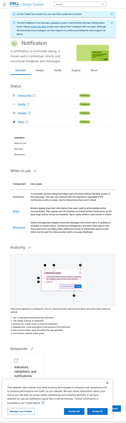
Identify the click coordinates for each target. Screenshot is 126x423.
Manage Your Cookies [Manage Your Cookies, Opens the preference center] (21, 411)
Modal (16, 211)
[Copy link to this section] (35, 170)
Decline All (74, 411)
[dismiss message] (112, 14)
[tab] (20, 70)
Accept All (97, 411)
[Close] (107, 382)
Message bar (19, 227)
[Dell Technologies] (26, 4)
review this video (38, 26)
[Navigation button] (4, 4)
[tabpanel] (63, 248)
